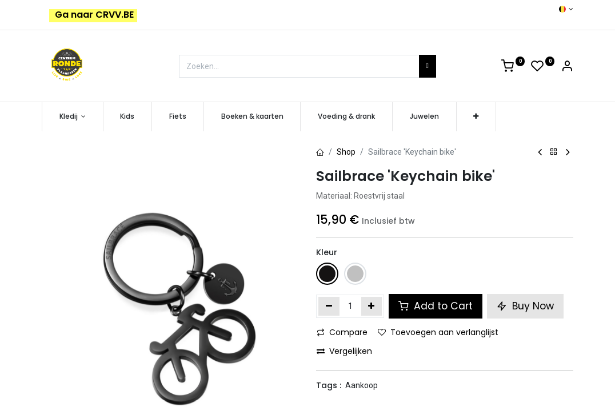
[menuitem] (127, 116)
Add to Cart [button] (435, 306)
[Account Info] (567, 68)
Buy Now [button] (525, 306)
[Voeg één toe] (371, 306)
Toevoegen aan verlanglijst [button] (438, 332)
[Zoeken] (427, 66)
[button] (476, 116)
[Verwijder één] (329, 306)
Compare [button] (342, 332)
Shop (346, 151)
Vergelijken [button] (344, 351)
